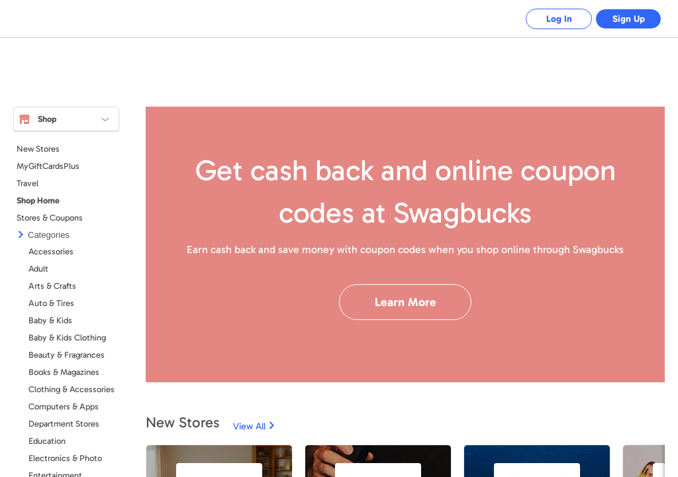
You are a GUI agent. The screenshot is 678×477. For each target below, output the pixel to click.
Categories (49, 235)
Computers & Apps (63, 406)
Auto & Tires (51, 303)
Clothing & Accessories (71, 389)
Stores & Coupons (50, 218)
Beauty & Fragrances (66, 355)
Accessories (50, 251)
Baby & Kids (50, 320)
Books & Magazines (63, 372)
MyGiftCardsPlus (48, 166)
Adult (38, 269)
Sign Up (628, 19)
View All (249, 426)
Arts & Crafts (52, 286)
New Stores (38, 149)
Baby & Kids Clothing (67, 338)
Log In (559, 19)
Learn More (405, 302)
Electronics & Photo (65, 458)
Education (47, 441)
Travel (27, 183)
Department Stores (63, 424)
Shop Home (38, 200)
